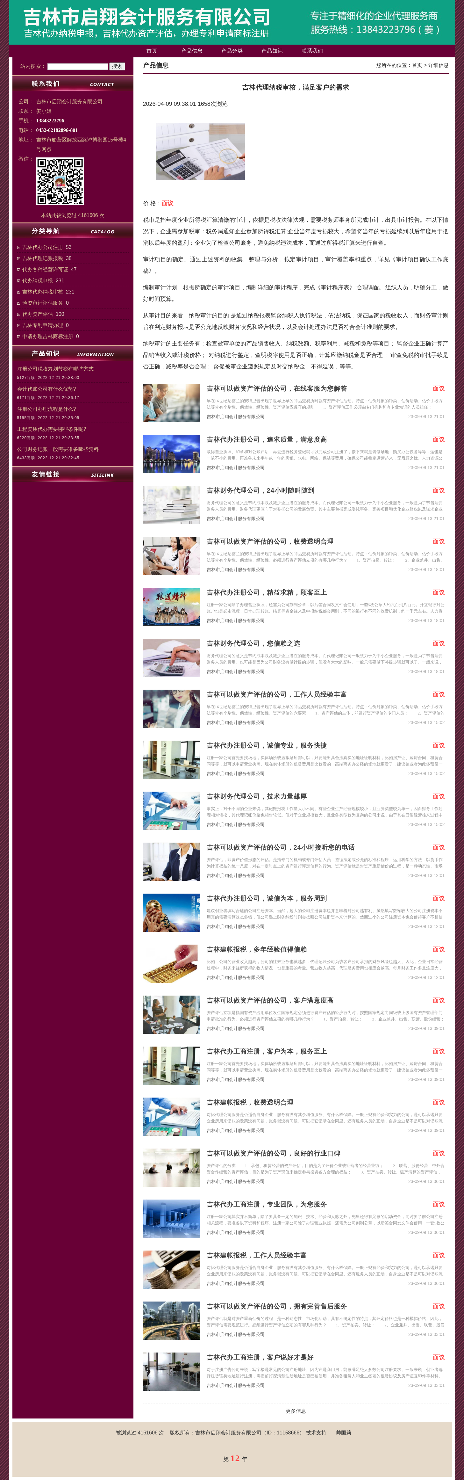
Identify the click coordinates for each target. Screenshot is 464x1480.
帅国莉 (343, 1432)
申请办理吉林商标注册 (47, 336)
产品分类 (232, 51)
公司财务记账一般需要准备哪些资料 (58, 449)
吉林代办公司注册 (42, 247)
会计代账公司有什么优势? (46, 389)
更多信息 (296, 1411)
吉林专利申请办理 (42, 325)
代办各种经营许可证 (45, 269)
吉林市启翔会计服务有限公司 (236, 416)
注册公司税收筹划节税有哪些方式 (55, 369)
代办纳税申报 (37, 280)
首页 (151, 51)
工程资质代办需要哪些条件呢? (51, 429)
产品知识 (272, 51)
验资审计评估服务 (42, 303)
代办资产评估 (37, 314)
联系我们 (312, 51)
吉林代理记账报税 (42, 258)
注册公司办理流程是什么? (46, 409)
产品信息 (192, 51)
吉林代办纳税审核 (42, 291)
